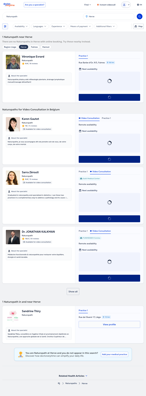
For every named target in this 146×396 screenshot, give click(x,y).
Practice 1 (83, 56)
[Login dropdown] (126, 5)
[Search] (139, 16)
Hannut (45, 47)
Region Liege (10, 47)
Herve (24, 47)
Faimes (34, 47)
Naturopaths (71, 383)
